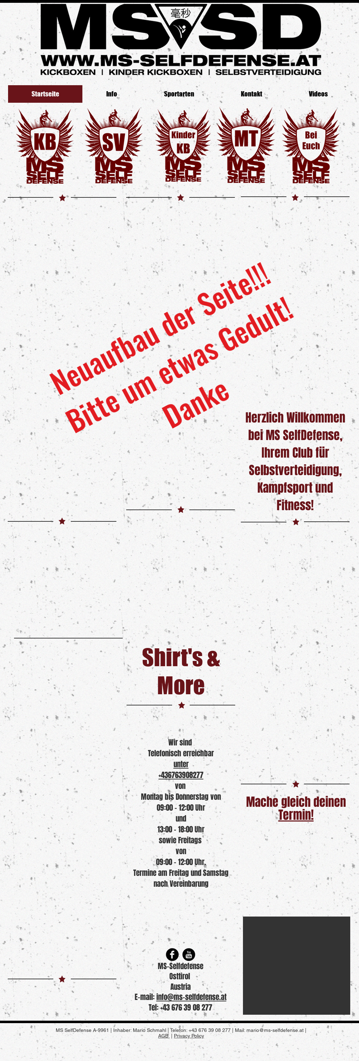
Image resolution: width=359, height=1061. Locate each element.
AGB (164, 1036)
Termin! (296, 815)
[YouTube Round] (188, 954)
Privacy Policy (189, 1036)
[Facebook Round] (172, 954)
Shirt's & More (181, 671)
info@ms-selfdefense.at (191, 997)
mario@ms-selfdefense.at (275, 1030)
